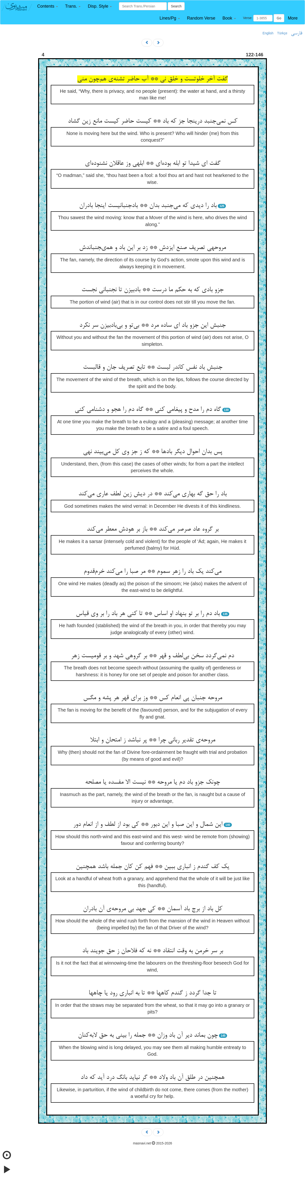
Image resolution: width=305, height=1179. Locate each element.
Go (279, 18)
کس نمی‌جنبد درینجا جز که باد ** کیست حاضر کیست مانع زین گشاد (152, 121)
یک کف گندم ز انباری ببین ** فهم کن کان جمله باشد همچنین (152, 867)
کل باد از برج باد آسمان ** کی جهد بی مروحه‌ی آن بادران (152, 909)
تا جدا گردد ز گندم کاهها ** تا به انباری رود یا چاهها (152, 993)
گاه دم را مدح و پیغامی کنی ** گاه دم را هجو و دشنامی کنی (148, 410)
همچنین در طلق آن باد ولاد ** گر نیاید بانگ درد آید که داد (152, 1077)
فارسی (296, 33)
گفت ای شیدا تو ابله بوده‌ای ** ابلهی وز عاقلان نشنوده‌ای (152, 163)
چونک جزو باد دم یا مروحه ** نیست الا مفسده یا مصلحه (152, 782)
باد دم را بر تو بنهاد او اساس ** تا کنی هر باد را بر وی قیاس (148, 614)
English (268, 33)
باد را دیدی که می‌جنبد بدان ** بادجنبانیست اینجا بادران (148, 206)
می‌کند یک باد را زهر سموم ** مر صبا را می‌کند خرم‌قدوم (152, 571)
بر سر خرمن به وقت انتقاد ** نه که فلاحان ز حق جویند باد (152, 951)
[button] (47, 6)
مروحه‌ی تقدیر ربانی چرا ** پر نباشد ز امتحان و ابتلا (152, 740)
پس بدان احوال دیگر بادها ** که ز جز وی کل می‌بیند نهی (152, 452)
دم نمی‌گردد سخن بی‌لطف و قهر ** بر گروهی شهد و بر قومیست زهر (152, 656)
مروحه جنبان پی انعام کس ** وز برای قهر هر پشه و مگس (152, 698)
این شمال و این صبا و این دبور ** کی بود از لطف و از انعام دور (147, 824)
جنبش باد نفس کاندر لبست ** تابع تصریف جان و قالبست (152, 367)
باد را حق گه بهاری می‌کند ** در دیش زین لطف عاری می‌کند (152, 494)
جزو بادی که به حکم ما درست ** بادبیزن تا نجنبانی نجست (152, 290)
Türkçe (282, 33)
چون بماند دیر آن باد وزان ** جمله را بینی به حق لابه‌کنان (148, 1035)
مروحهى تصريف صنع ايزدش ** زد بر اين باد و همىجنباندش (152, 248)
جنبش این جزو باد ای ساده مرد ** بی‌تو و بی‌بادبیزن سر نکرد (152, 325)
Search (176, 6)
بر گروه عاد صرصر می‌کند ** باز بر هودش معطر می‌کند (153, 529)
